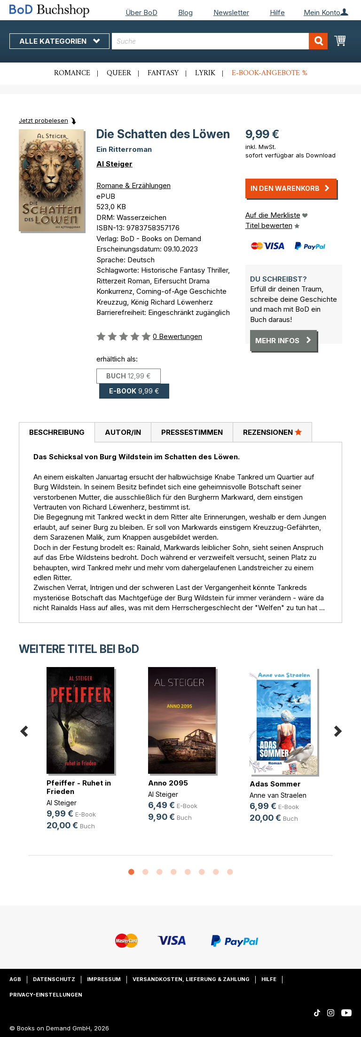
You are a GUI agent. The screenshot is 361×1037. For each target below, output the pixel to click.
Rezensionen (272, 432)
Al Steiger (114, 163)
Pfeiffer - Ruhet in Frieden (79, 787)
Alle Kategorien (59, 41)
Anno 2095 (168, 782)
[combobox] (220, 41)
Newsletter (231, 12)
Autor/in (123, 432)
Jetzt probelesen (43, 120)
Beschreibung (57, 432)
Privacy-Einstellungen (45, 994)
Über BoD (141, 12)
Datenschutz (54, 979)
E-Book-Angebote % (269, 73)
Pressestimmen (192, 432)
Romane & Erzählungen (133, 185)
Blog (185, 12)
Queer (119, 73)
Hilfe (277, 12)
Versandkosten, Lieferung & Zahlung (191, 979)
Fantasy (163, 73)
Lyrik (205, 73)
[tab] (56, 432)
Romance (72, 73)
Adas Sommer (275, 783)
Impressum (104, 979)
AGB (15, 979)
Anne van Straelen (278, 795)
